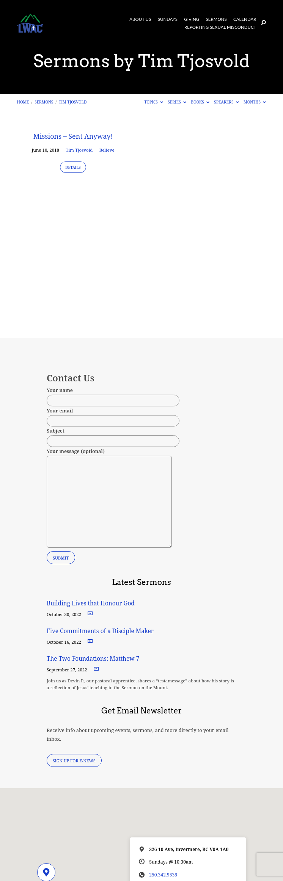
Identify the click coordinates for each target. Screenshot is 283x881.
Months (255, 102)
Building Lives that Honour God (91, 603)
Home (23, 102)
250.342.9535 (163, 875)
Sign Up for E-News (74, 760)
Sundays (168, 19)
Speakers (226, 102)
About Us (140, 19)
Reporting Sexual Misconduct (220, 27)
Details (73, 167)
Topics (153, 102)
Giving (191, 19)
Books (200, 102)
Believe (107, 150)
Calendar (244, 19)
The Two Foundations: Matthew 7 (94, 659)
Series (177, 102)
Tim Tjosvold (72, 102)
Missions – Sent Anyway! (73, 136)
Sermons (216, 19)
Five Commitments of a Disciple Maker (100, 631)
